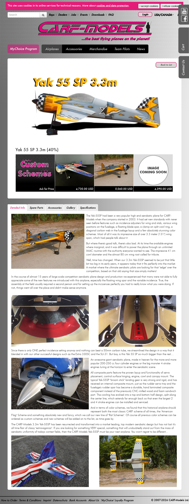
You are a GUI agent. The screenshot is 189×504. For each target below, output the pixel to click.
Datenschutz (60, 500)
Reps (51, 15)
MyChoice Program (23, 49)
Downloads (97, 15)
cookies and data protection (113, 5)
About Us (93, 500)
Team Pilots (122, 49)
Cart (183, 47)
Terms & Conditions (30, 500)
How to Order (9, 500)
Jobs (73, 15)
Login (145, 14)
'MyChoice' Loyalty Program (117, 500)
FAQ (111, 15)
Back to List (166, 64)
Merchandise (98, 49)
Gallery (70, 207)
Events (83, 15)
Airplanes (52, 49)
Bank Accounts (77, 500)
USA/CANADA (164, 14)
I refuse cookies (171, 6)
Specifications (88, 207)
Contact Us (183, 68)
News (141, 49)
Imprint (47, 500)
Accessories (74, 49)
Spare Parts (36, 207)
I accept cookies (149, 6)
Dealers (62, 15)
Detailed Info (17, 207)
